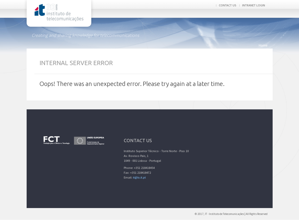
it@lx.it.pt (139, 177)
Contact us (227, 5)
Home (263, 45)
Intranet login (253, 5)
